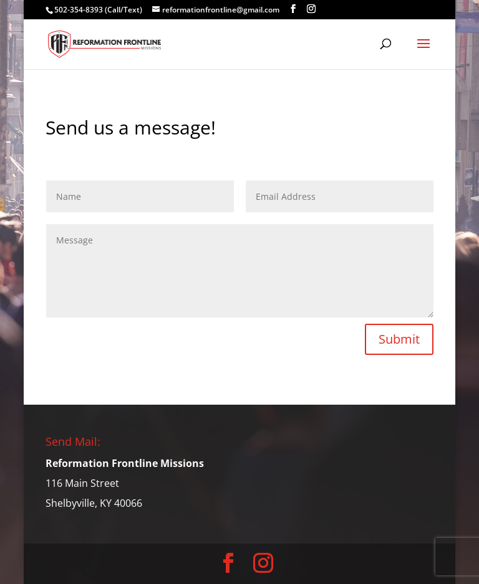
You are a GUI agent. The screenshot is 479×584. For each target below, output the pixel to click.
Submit (399, 339)
